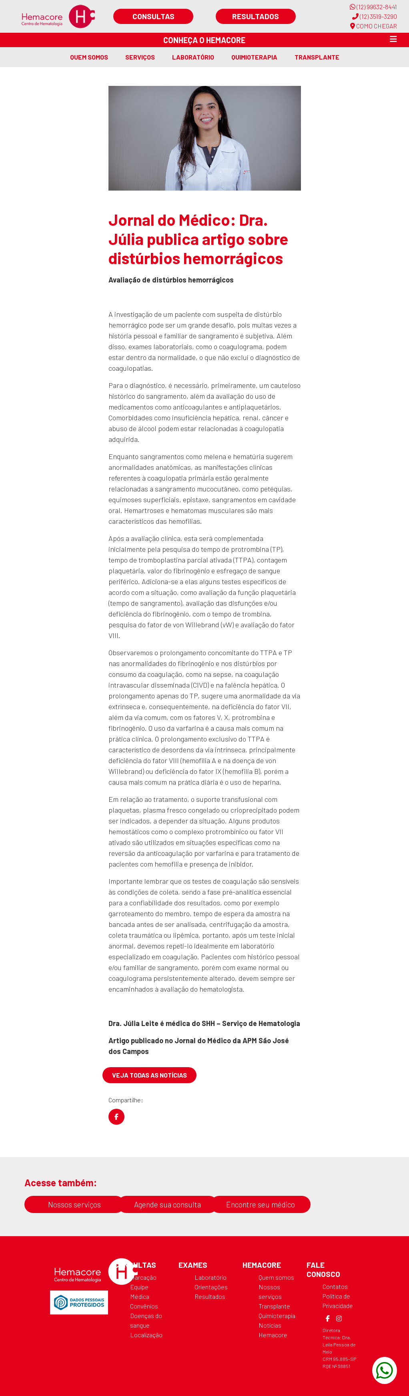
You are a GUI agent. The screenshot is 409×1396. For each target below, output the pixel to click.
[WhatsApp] (384, 1370)
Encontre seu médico (260, 1204)
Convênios (144, 1306)
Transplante (317, 57)
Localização (146, 1334)
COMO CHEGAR (373, 26)
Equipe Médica (139, 1291)
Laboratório (193, 57)
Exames (192, 1264)
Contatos (335, 1286)
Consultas (153, 16)
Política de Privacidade (338, 1300)
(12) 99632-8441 (373, 6)
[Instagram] (339, 1318)
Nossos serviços (74, 1204)
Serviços (140, 57)
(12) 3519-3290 (374, 16)
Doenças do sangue (146, 1320)
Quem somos (89, 57)
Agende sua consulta (167, 1204)
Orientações (211, 1287)
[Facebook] (328, 1318)
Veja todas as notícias (149, 1075)
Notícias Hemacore (273, 1329)
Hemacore (262, 1264)
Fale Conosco (323, 1269)
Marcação (143, 1277)
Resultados (255, 16)
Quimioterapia (254, 57)
